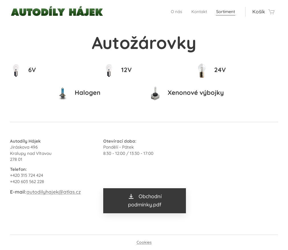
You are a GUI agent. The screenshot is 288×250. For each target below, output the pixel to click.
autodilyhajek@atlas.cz (54, 192)
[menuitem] (170, 12)
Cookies (144, 242)
